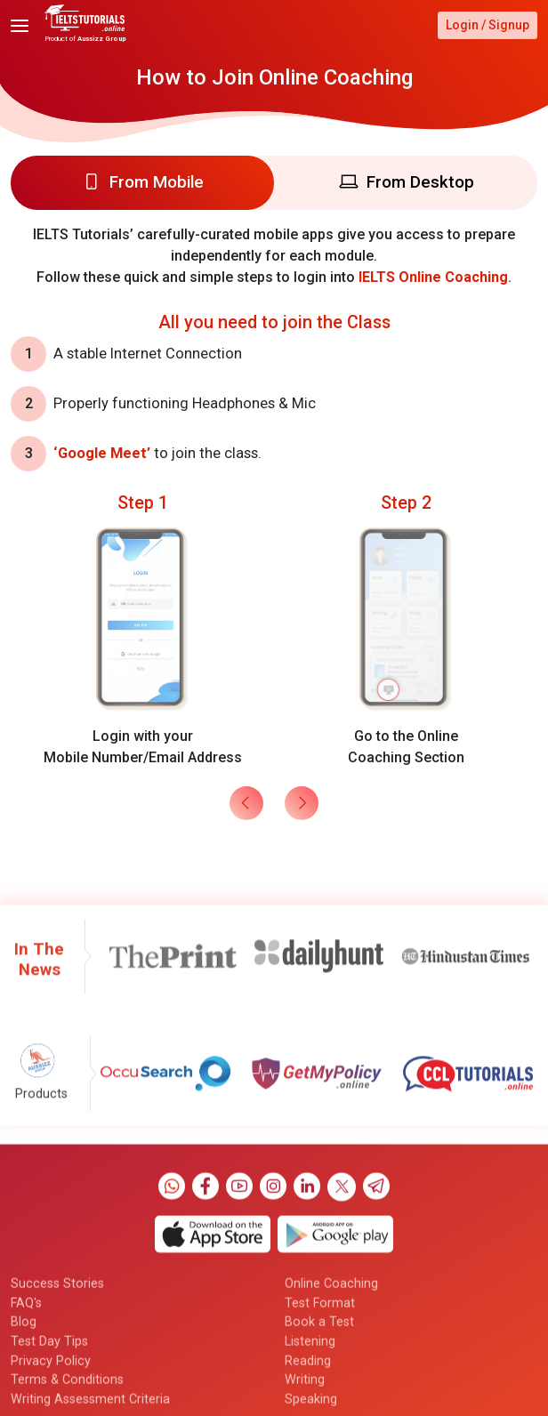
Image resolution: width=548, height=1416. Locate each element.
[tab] (142, 183)
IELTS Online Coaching (433, 277)
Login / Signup (487, 25)
